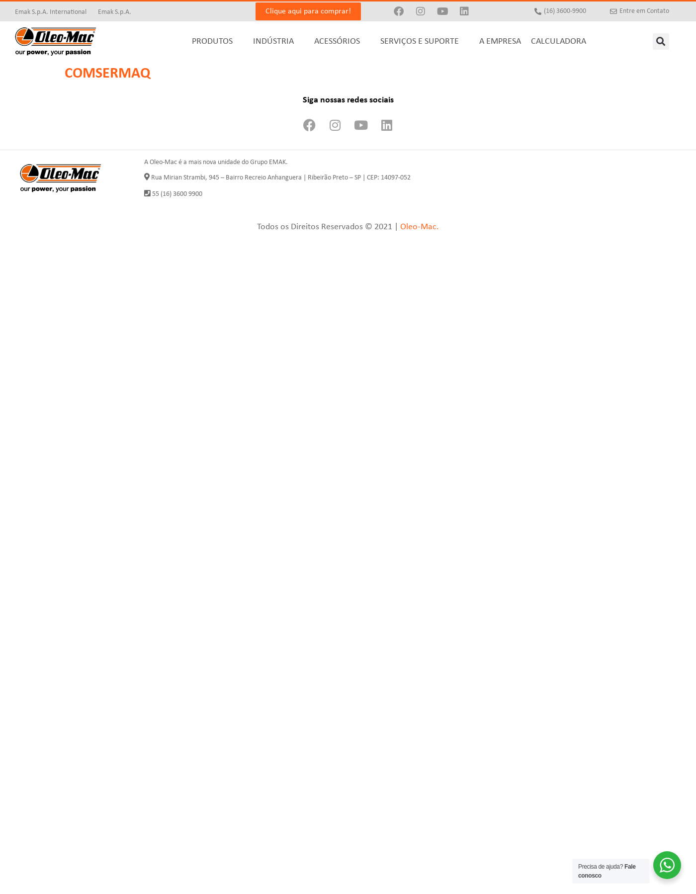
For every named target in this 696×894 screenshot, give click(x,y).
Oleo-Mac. (419, 227)
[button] (661, 41)
